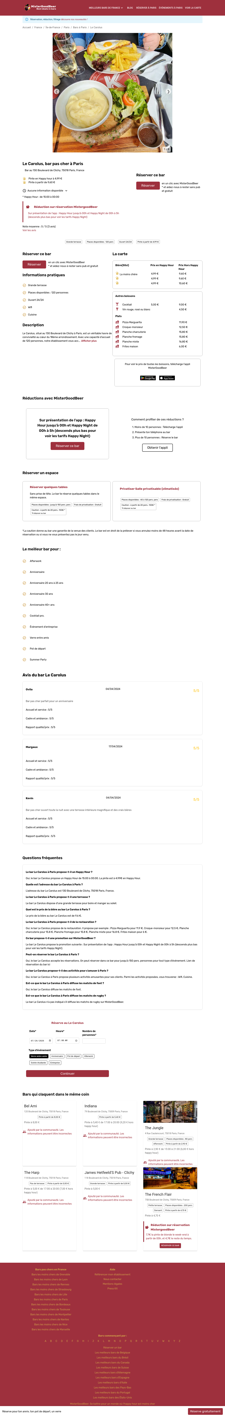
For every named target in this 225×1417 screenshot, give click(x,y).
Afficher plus (89, 340)
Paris (67, 27)
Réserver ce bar (67, 446)
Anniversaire (57, 1056)
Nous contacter (113, 1279)
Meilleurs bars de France (104, 8)
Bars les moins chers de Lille (51, 1294)
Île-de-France (53, 27)
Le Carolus (96, 27)
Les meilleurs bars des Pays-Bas (112, 1387)
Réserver (148, 185)
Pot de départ (73, 1056)
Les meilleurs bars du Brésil (112, 1357)
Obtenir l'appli (157, 447)
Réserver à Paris (146, 8)
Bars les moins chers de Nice (51, 1324)
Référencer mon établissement (112, 1274)
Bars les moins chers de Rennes (50, 1284)
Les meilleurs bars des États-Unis (112, 1397)
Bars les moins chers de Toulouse (51, 1309)
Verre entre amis (39, 1056)
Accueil (26, 27)
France (38, 27)
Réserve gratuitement (205, 1411)
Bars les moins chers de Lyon (51, 1279)
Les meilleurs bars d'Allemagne (112, 1372)
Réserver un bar (112, 1347)
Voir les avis (29, 230)
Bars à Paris (80, 27)
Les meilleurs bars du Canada (112, 1362)
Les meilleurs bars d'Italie (112, 1382)
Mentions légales (112, 1283)
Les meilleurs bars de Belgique (112, 1352)
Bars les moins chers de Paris (51, 1299)
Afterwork (88, 1056)
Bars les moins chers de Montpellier (50, 1314)
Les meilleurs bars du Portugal (112, 1392)
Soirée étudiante (38, 1063)
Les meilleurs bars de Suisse (112, 1367)
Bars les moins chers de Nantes (51, 1319)
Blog (130, 8)
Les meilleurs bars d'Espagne (112, 1377)
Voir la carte (193, 8)
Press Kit (112, 1288)
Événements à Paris (170, 8)
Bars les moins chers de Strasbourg (50, 1289)
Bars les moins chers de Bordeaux (50, 1304)
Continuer (67, 1073)
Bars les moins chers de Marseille (51, 1329)
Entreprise (55, 1063)
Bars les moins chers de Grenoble (51, 1274)
